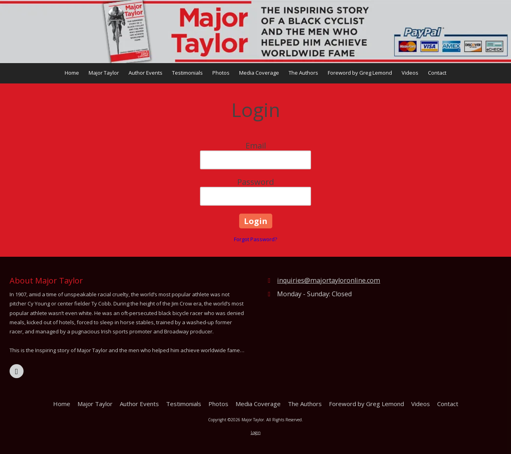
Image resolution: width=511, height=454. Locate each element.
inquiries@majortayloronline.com (328, 280)
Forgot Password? (255, 239)
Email (256, 145)
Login (256, 432)
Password (255, 181)
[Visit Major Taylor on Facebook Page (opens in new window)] (17, 371)
